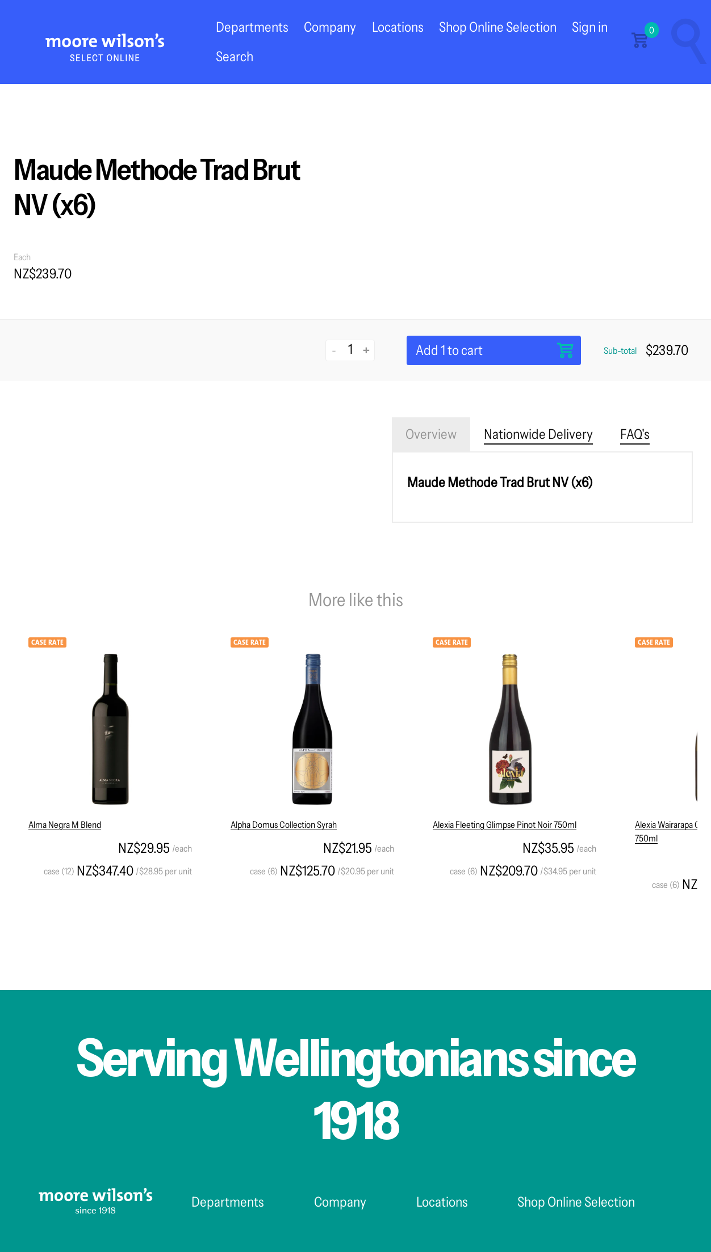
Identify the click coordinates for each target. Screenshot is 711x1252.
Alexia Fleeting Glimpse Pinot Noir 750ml (504, 824)
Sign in (590, 27)
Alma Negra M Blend (64, 824)
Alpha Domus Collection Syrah (284, 824)
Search (234, 56)
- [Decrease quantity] (334, 350)
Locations (398, 27)
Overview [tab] (431, 434)
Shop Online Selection (498, 27)
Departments (252, 27)
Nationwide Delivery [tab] (538, 434)
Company (330, 27)
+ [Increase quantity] (366, 350)
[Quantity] (350, 349)
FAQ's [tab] (635, 434)
